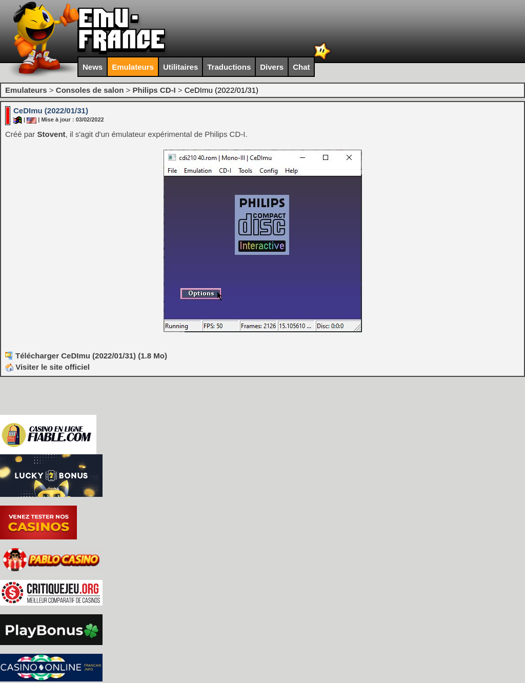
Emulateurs (133, 67)
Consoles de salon (90, 90)
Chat (301, 67)
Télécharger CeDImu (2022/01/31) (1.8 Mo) (91, 355)
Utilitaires (180, 67)
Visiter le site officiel (47, 367)
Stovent (51, 134)
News (93, 67)
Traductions (229, 67)
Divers (272, 67)
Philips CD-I (153, 90)
